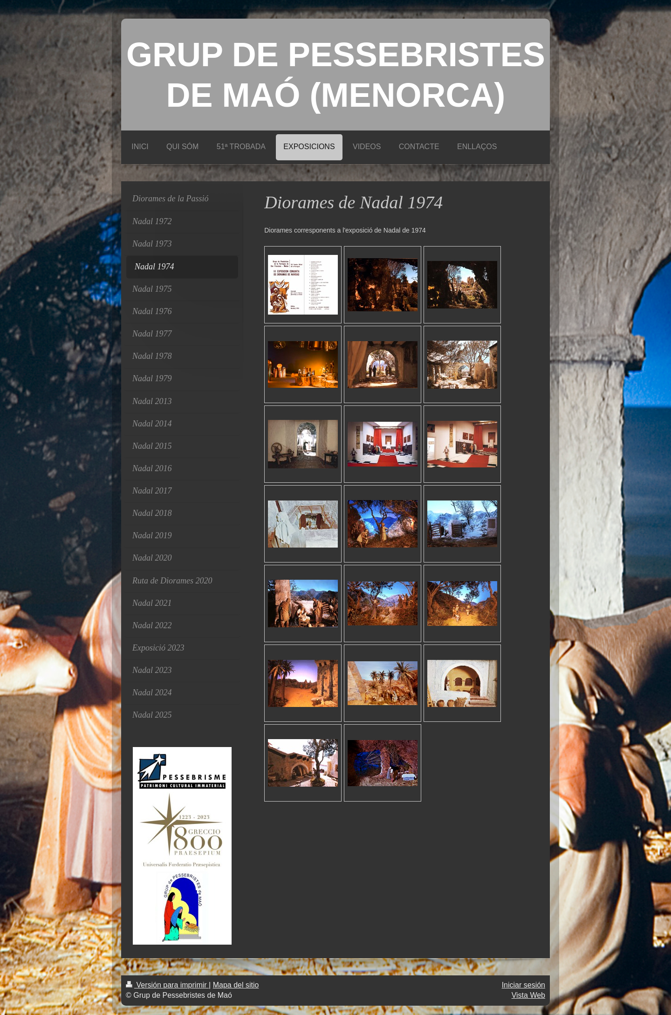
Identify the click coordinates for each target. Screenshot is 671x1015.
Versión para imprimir (167, 985)
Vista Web (528, 995)
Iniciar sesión (523, 985)
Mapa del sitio (236, 985)
